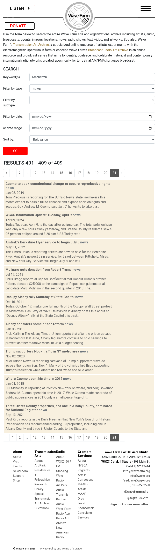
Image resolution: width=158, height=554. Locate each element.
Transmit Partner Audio (62, 499)
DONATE (19, 25)
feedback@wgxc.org (136, 480)
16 (70, 173)
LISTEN (20, 8)
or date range (12, 128)
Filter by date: (13, 117)
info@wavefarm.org (136, 471)
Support (18, 476)
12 (35, 173)
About (17, 457)
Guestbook (42, 508)
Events (17, 466)
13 (43, 173)
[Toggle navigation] (145, 8)
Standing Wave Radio (62, 475)
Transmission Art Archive (31, 45)
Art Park (40, 465)
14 (52, 173)
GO (15, 151)
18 (88, 173)
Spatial (39, 494)
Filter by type (12, 88)
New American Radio (62, 532)
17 (79, 173)
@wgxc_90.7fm (137, 498)
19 (97, 173)
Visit (16, 461)
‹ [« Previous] (6, 173)
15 (61, 173)
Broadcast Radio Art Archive (108, 50)
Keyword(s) (11, 77)
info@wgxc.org (140, 476)
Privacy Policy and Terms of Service (61, 548)
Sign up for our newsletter (129, 504)
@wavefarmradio (136, 491)
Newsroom (20, 471)
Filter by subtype (9, 102)
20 (105, 173)
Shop (16, 480)
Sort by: (8, 139)
